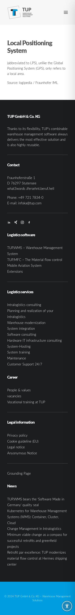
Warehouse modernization (26, 322)
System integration (21, 328)
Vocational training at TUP (26, 402)
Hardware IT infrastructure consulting (34, 340)
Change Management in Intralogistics (34, 528)
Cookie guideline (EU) (22, 441)
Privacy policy (17, 435)
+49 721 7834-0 (30, 197)
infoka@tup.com (30, 203)
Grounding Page (19, 473)
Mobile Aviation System (24, 265)
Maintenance (16, 358)
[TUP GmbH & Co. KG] (20, 12)
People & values (19, 390)
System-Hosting (19, 346)
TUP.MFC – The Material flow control (34, 259)
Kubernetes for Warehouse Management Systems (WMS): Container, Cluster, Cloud (37, 517)
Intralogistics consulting (24, 304)
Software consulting (21, 334)
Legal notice (16, 447)
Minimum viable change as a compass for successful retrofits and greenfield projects (37, 540)
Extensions (15, 271)
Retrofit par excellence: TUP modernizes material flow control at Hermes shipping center (37, 558)
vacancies (14, 396)
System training (18, 352)
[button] (66, 12)
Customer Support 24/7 (24, 364)
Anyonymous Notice (22, 453)
